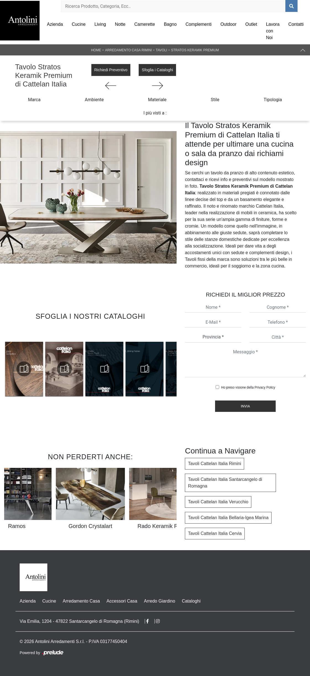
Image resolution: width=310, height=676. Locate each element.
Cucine (79, 24)
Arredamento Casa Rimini (128, 50)
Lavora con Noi (273, 31)
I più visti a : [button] (155, 113)
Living (100, 24)
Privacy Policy (265, 387)
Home (96, 50)
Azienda (55, 24)
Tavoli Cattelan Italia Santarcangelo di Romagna (225, 482)
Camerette (144, 24)
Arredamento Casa (81, 601)
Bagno (170, 24)
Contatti (296, 24)
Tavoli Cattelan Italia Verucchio (218, 501)
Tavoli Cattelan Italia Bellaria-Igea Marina (228, 517)
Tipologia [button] (273, 99)
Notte (120, 24)
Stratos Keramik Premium (195, 50)
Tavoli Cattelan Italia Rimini (214, 463)
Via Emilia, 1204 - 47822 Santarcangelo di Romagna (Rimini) (79, 621)
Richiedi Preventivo (111, 70)
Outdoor (228, 24)
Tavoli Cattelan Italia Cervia (215, 533)
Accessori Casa (122, 601)
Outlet (251, 24)
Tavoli (161, 50)
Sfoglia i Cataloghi (157, 70)
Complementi (198, 24)
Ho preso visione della (248, 387)
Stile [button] (215, 99)
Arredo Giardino (159, 601)
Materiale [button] (157, 99)
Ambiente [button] (94, 99)
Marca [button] (34, 99)
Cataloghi (191, 601)
